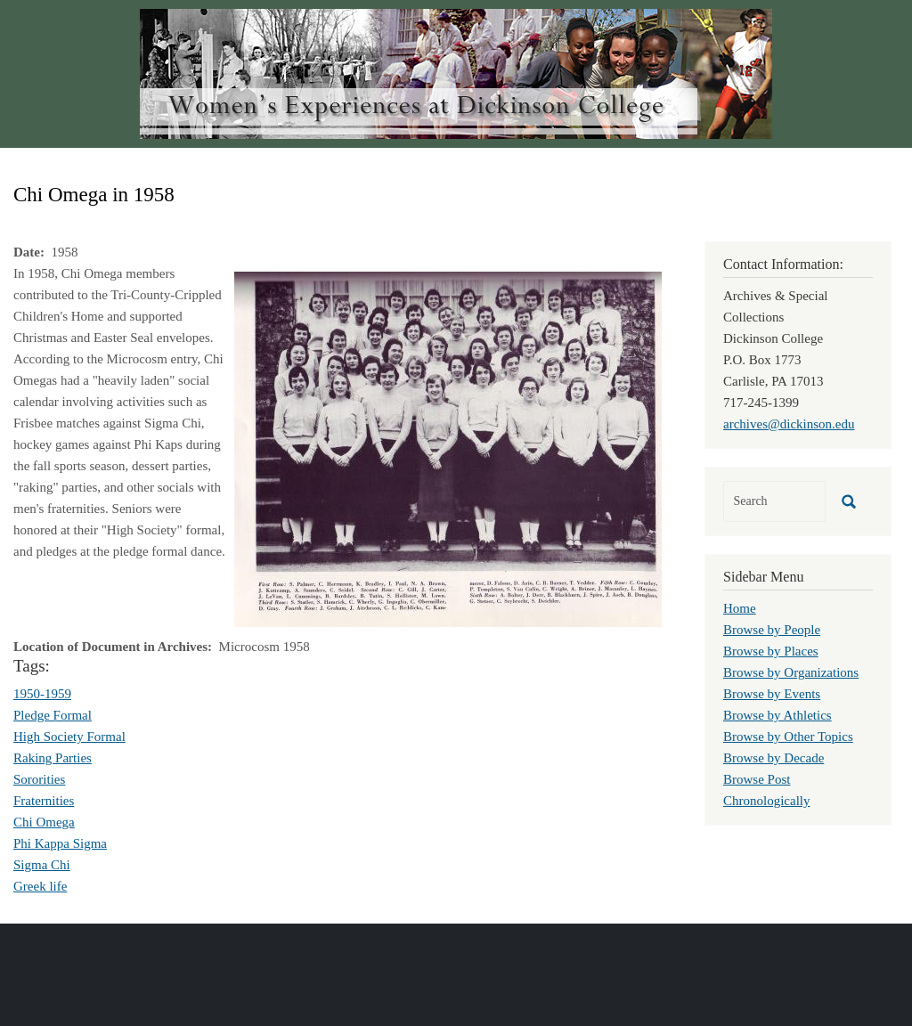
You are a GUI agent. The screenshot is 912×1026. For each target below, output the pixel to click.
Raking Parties (52, 758)
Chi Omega (44, 822)
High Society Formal (69, 736)
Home (739, 608)
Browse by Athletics (777, 715)
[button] (448, 448)
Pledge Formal (52, 715)
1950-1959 (42, 694)
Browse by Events (771, 694)
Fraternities (43, 801)
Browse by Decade (773, 758)
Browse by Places (770, 651)
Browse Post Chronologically (766, 790)
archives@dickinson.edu (789, 424)
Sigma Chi (41, 865)
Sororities (39, 779)
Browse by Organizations (791, 672)
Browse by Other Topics (788, 736)
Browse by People (771, 630)
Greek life (40, 886)
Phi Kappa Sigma (60, 843)
